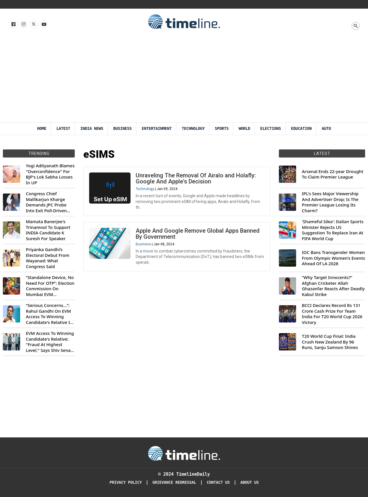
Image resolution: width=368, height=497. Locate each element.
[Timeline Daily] (184, 453)
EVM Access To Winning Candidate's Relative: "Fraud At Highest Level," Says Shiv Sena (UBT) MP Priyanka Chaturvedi (50, 342)
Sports (222, 129)
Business (122, 129)
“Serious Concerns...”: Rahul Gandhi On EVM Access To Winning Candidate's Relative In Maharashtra (49, 314)
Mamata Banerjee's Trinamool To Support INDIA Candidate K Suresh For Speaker (48, 230)
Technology (193, 129)
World (244, 129)
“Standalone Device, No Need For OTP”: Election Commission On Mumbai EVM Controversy (50, 286)
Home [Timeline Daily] (41, 129)
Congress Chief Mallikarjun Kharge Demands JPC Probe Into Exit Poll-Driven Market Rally (46, 202)
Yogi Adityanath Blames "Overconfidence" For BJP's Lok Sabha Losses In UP (50, 174)
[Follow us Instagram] (23, 24)
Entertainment (157, 129)
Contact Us (218, 482)
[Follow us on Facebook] (13, 24)
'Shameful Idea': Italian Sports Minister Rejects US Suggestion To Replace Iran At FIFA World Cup (332, 230)
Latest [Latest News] (63, 129)
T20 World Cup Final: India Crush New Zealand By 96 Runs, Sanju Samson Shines (330, 341)
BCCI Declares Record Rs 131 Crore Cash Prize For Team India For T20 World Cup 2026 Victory (332, 314)
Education (301, 129)
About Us (249, 482)
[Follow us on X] (33, 24)
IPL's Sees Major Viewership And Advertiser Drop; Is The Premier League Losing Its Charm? (330, 202)
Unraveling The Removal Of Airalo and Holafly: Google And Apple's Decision (196, 178)
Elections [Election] (270, 129)
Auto (326, 129)
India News (91, 129)
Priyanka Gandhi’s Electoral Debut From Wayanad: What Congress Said (47, 258)
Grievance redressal (174, 482)
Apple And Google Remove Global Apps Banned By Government (198, 234)
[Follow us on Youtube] (43, 24)
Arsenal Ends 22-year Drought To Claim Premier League (332, 174)
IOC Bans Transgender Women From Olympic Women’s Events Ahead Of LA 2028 (333, 258)
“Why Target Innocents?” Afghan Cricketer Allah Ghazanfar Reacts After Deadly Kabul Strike (333, 286)
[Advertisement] (184, 79)
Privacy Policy (126, 482)
